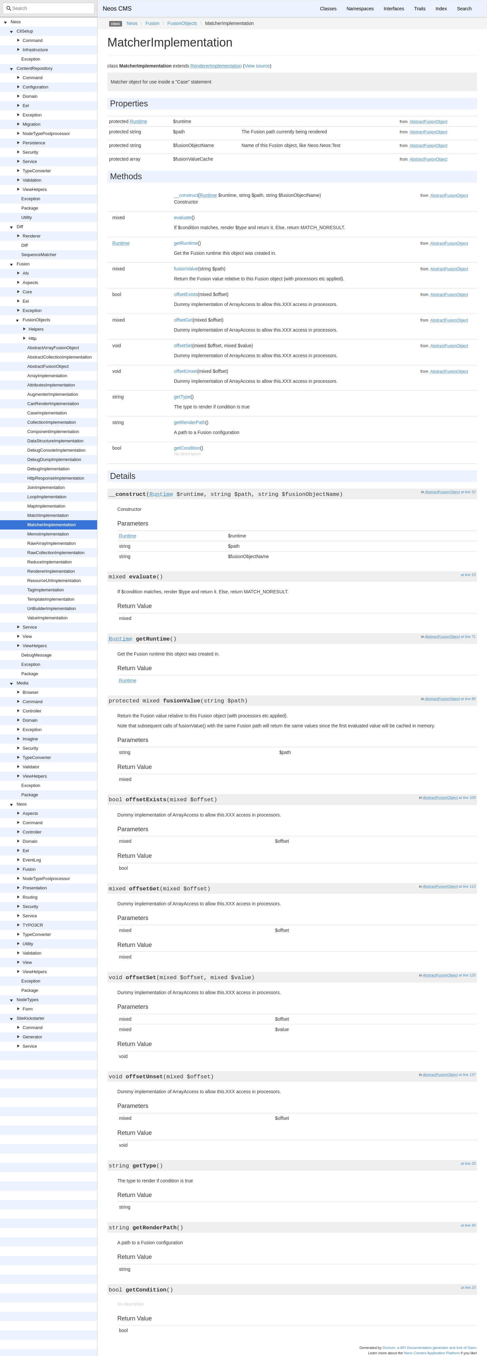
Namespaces (360, 8)
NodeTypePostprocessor (46, 133)
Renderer (32, 235)
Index (441, 8)
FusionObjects (36, 319)
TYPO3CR (33, 925)
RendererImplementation (51, 571)
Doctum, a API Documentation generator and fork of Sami (429, 1348)
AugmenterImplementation (52, 394)
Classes (328, 8)
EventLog (32, 859)
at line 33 (468, 1163)
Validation (32, 180)
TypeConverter (37, 170)
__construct (186, 195)
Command (33, 40)
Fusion (23, 263)
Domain (30, 96)
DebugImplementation (48, 468)
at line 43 (468, 1225)
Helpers (36, 329)
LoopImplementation (47, 496)
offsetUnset (186, 371)
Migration (31, 124)
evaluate (183, 217)
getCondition (187, 448)
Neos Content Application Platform (432, 1353)
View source (257, 66)
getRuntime (186, 243)
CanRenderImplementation (53, 403)
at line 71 (468, 637)
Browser (31, 692)
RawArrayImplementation (51, 543)
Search (464, 8)
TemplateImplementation (51, 599)
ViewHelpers (35, 189)
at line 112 (467, 886)
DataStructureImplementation (55, 440)
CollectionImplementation (51, 422)
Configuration (35, 86)
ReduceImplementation (49, 561)
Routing (30, 897)
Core (27, 291)
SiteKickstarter (31, 1018)
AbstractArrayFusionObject (53, 347)
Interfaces (394, 8)
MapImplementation (46, 506)
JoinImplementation (46, 487)
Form (28, 1008)
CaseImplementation (47, 412)
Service (30, 161)
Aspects (30, 282)
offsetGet (183, 320)
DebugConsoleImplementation (56, 450)
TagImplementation (45, 589)
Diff (20, 226)
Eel (26, 105)
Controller (32, 710)
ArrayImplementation (47, 375)
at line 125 (467, 975)
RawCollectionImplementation (55, 552)
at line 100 (467, 798)
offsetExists (186, 294)
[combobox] (48, 8)
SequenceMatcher (39, 254)
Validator (31, 766)
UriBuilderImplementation (51, 608)
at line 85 (468, 699)
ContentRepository (35, 68)
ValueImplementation (47, 617)
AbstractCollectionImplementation (59, 357)
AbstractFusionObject (48, 366)
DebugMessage (36, 655)
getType (182, 396)
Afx (26, 273)
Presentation (35, 887)
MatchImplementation (48, 515)
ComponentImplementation (53, 431)
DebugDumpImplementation (54, 459)
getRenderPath (189, 422)
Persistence (34, 142)
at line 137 (467, 1075)
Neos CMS (117, 8)
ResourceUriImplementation (54, 580)
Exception (30, 59)
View (27, 636)
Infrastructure (35, 49)
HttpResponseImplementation (55, 478)
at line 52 (468, 492)
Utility (26, 217)
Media (22, 682)
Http (33, 338)
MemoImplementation (48, 533)
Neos (16, 21)
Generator (32, 1036)
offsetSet (183, 345)
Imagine (30, 738)
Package (29, 208)
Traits (419, 8)
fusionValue (186, 268)
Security (30, 152)
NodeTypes (28, 999)
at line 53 (468, 575)
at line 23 (468, 1287)
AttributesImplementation (51, 384)
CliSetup (25, 31)
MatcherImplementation (51, 524)
